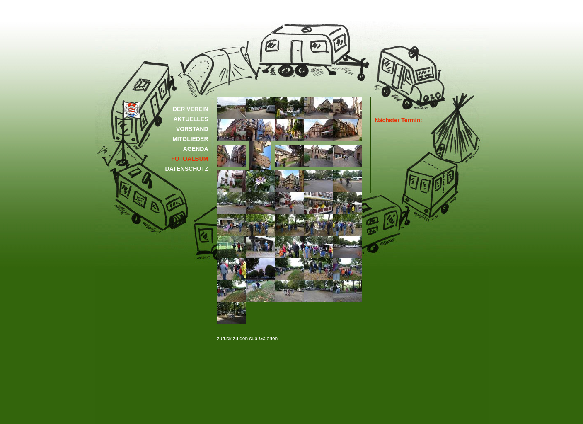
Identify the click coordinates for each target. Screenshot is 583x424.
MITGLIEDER (190, 139)
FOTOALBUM (189, 158)
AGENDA (195, 148)
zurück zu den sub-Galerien (247, 339)
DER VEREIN (190, 109)
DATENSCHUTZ (186, 168)
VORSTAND (192, 129)
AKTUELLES (191, 119)
